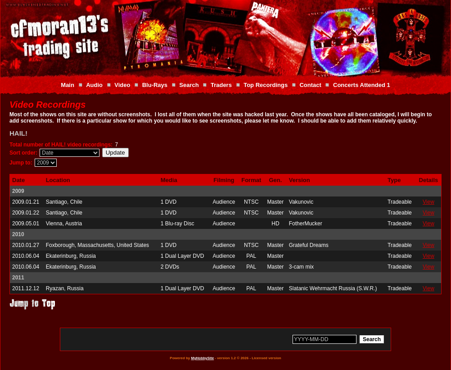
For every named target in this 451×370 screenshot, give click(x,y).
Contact (310, 85)
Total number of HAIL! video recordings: (61, 145)
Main (67, 85)
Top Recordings (266, 85)
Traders (221, 85)
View (428, 202)
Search (188, 85)
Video (122, 85)
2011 (18, 277)
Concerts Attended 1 (361, 85)
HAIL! (18, 133)
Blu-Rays (154, 85)
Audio (94, 85)
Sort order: (23, 153)
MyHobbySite (202, 358)
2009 (18, 191)
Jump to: (20, 163)
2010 (18, 234)
